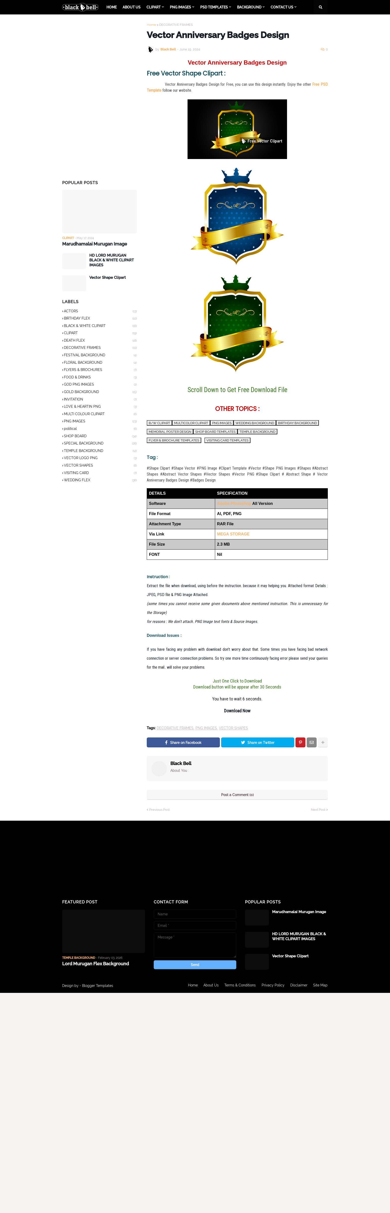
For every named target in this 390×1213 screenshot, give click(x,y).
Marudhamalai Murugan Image (94, 243)
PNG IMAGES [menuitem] (180, 7)
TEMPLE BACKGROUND (100, 451)
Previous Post (159, 809)
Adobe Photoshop (234, 503)
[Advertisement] (99, 97)
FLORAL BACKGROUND (100, 363)
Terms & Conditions (239, 986)
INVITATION (100, 399)
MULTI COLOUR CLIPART (100, 414)
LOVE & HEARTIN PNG (100, 406)
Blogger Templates (97, 986)
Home (151, 24)
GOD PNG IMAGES (100, 384)
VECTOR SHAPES (233, 728)
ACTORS (100, 311)
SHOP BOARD (100, 436)
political (100, 429)
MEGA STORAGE (233, 534)
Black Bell (180, 763)
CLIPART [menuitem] (153, 7)
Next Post (318, 809)
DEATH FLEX (100, 340)
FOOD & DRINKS (100, 377)
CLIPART (100, 333)
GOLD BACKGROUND (100, 392)
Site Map (320, 986)
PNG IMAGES (206, 728)
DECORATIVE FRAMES (176, 24)
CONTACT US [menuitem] (282, 7)
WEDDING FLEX (100, 480)
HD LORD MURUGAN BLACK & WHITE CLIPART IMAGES (111, 260)
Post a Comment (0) (237, 795)
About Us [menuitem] (132, 7)
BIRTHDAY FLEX (100, 318)
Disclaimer (298, 986)
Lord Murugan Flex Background (95, 963)
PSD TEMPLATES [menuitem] (214, 7)
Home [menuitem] (111, 7)
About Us (210, 986)
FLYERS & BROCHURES (100, 370)
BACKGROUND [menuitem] (249, 7)
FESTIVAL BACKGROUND (100, 355)
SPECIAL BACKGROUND (100, 443)
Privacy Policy (272, 986)
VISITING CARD (100, 473)
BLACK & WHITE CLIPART (100, 326)
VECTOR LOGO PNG (100, 458)
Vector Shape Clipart (107, 277)
